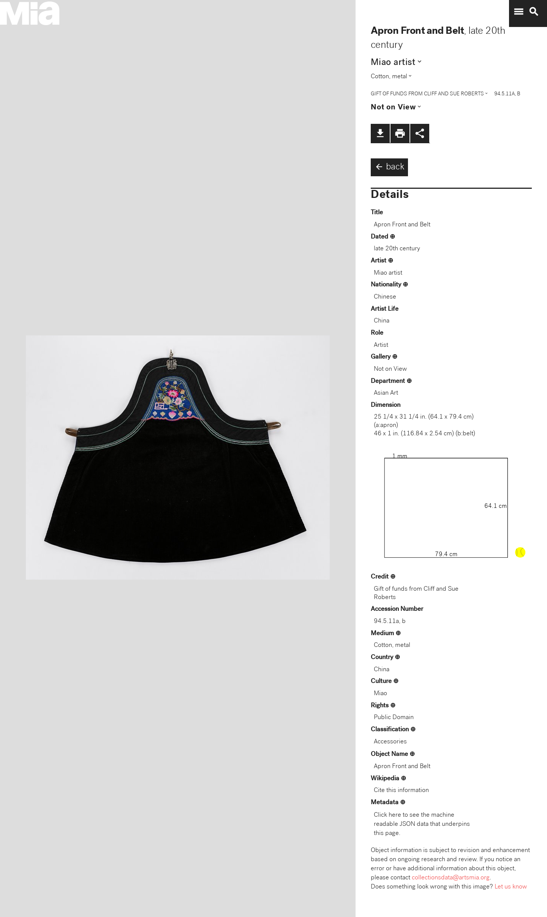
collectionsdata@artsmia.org (451, 878)
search (533, 11)
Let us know (511, 887)
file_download (380, 133)
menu (518, 11)
